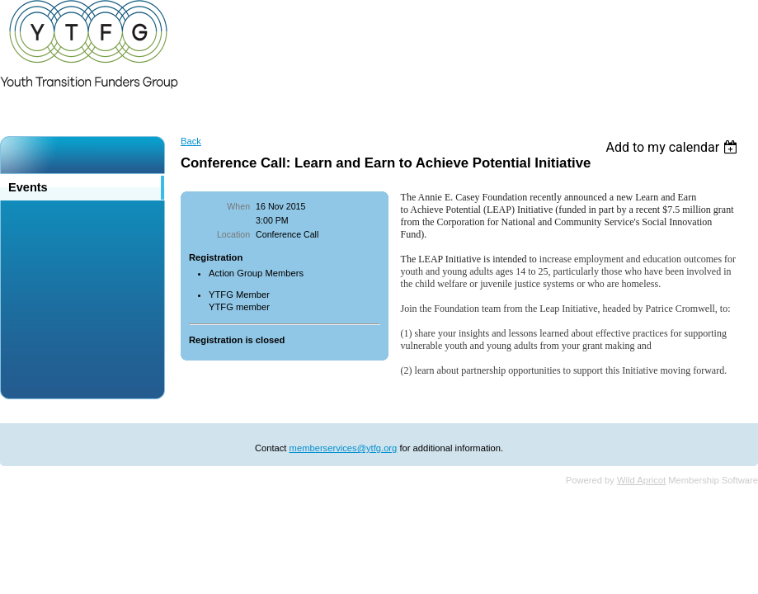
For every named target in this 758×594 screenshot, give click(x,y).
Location (233, 234)
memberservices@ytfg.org (344, 448)
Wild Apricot (641, 480)
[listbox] (673, 147)
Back (191, 141)
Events (28, 187)
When (238, 206)
